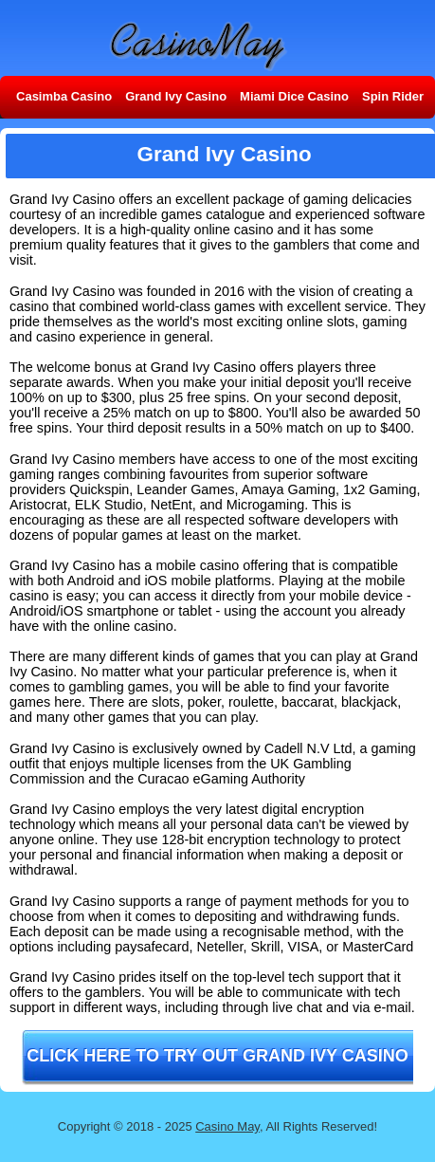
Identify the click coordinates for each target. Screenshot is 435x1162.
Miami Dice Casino (294, 96)
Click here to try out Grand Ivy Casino (217, 1055)
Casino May (227, 1126)
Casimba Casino (64, 96)
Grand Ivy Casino (176, 96)
